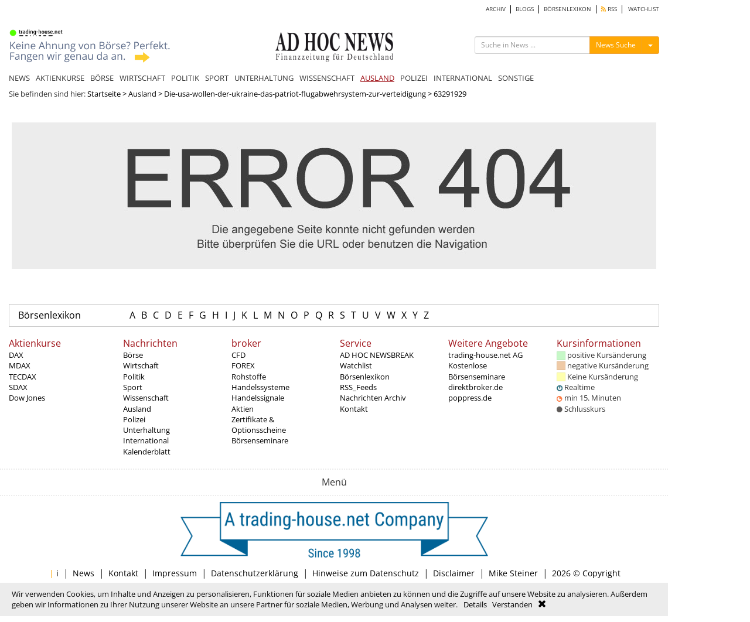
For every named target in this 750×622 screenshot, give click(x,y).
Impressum (174, 573)
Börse (133, 355)
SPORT (217, 78)
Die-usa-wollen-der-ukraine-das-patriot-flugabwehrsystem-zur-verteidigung (295, 93)
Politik (134, 376)
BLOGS (525, 9)
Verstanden (512, 604)
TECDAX (22, 376)
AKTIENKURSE (60, 78)
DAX (16, 355)
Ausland (142, 93)
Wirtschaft (141, 365)
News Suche (616, 45)
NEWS (19, 78)
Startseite (104, 93)
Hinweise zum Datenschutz (365, 573)
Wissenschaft (146, 397)
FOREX (243, 365)
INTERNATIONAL (463, 78)
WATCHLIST (643, 9)
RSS (609, 9)
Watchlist (356, 365)
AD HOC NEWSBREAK (377, 355)
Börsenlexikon (49, 315)
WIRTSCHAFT (142, 78)
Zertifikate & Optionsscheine (258, 424)
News (83, 573)
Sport (132, 387)
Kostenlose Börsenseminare (476, 370)
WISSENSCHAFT (326, 78)
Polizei (134, 419)
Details (475, 604)
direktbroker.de (475, 387)
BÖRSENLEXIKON (567, 9)
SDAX (18, 387)
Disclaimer (454, 573)
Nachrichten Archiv (373, 397)
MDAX (19, 365)
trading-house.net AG (485, 355)
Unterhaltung (146, 430)
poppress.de (470, 397)
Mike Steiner (513, 573)
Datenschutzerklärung (254, 573)
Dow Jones (27, 397)
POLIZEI (414, 78)
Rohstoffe (248, 376)
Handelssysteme (260, 387)
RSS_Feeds (358, 387)
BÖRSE (102, 78)
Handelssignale (257, 397)
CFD (238, 355)
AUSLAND (377, 78)
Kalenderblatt (147, 451)
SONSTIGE (516, 78)
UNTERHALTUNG (264, 78)
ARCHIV (496, 9)
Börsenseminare (259, 440)
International (146, 440)
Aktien (242, 409)
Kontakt (354, 409)
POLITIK (185, 78)
